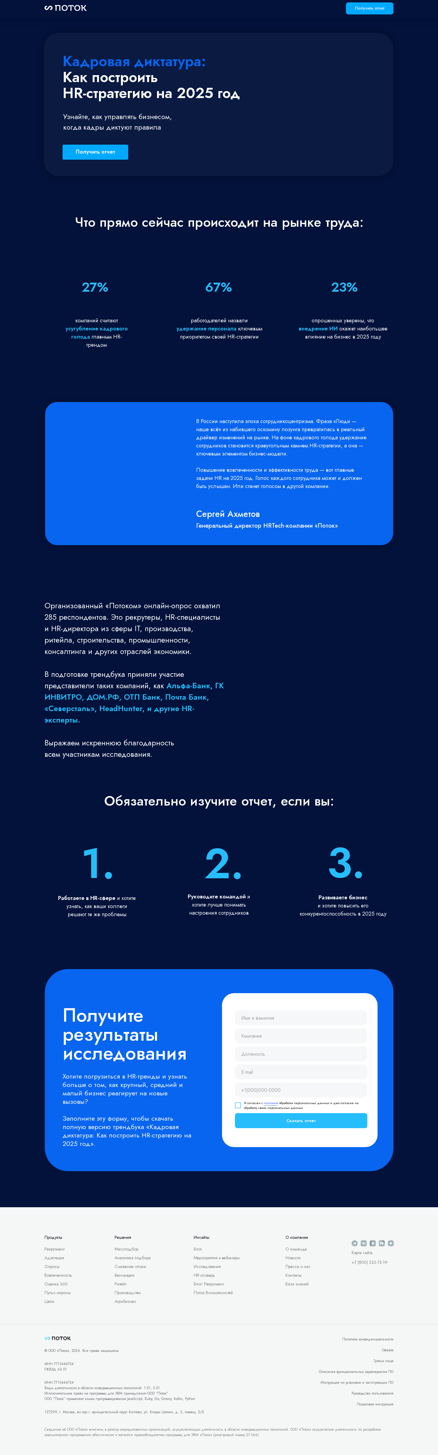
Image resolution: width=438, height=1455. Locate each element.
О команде (296, 1249)
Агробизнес (125, 1301)
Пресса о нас (297, 1266)
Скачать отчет (301, 1121)
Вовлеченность (58, 1275)
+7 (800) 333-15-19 (369, 1262)
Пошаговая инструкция (375, 1404)
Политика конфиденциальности (367, 1339)
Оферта (387, 1350)
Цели (49, 1301)
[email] (301, 1071)
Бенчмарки (124, 1275)
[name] (301, 1017)
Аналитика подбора (133, 1258)
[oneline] (301, 1035)
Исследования (207, 1266)
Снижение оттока (130, 1266)
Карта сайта (362, 1253)
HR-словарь (204, 1275)
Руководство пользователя (372, 1393)
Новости (293, 1258)
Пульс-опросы (58, 1293)
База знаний (297, 1284)
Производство (128, 1293)
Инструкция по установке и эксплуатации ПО (357, 1382)
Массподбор (126, 1249)
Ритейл (121, 1284)
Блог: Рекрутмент (209, 1284)
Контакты (293, 1275)
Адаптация (54, 1258)
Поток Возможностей (213, 1293)
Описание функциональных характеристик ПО (356, 1371)
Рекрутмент (54, 1249)
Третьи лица (383, 1361)
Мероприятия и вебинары (217, 1258)
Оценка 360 (56, 1284)
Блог (198, 1249)
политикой (271, 1102)
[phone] (301, 1089)
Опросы (52, 1266)
